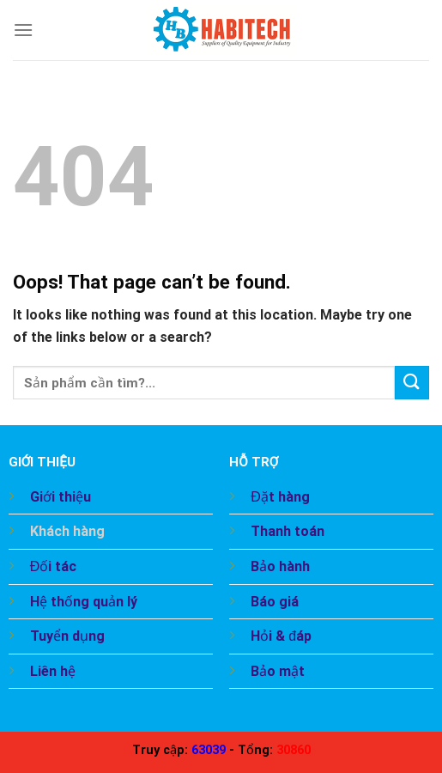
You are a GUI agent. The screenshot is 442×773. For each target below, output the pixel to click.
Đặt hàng (280, 497)
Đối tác (53, 566)
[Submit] (412, 382)
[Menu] (23, 30)
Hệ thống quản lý (83, 601)
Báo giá (275, 601)
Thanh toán (287, 531)
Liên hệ (53, 671)
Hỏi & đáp (281, 636)
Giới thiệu (60, 497)
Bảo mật (278, 671)
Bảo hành (280, 566)
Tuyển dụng (67, 636)
